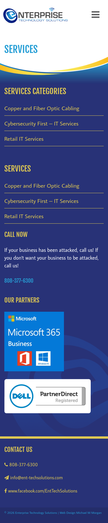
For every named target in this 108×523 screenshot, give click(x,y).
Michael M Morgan (89, 512)
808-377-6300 (21, 464)
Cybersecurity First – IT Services (41, 123)
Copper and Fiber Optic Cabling (41, 108)
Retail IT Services (23, 138)
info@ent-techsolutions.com (33, 477)
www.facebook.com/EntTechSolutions (40, 491)
